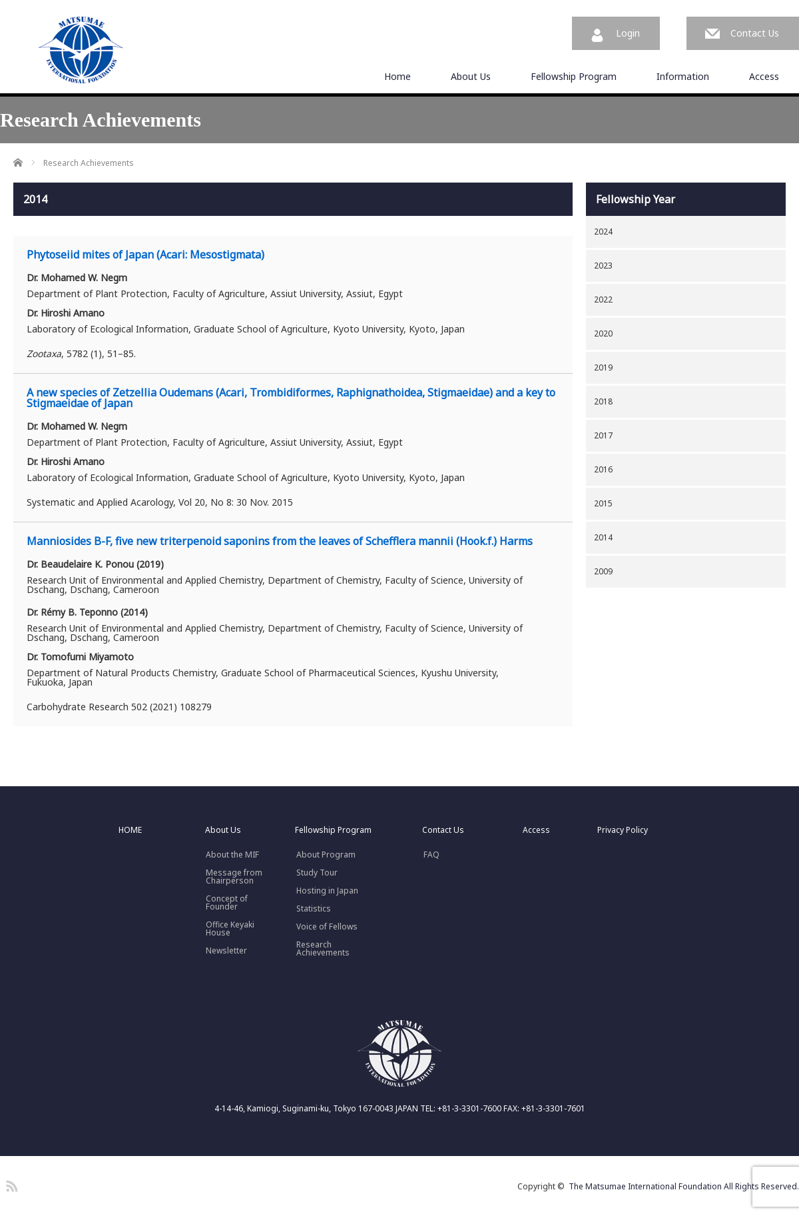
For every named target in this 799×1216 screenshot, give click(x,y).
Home (397, 76)
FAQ (431, 855)
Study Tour (317, 873)
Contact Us (754, 33)
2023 (603, 265)
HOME (130, 830)
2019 (603, 367)
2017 (603, 435)
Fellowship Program (574, 76)
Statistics (313, 909)
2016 (603, 469)
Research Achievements (323, 949)
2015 (603, 503)
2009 (603, 571)
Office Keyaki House (230, 929)
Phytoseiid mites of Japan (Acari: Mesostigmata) (145, 254)
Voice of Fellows (327, 927)
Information (683, 76)
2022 (603, 299)
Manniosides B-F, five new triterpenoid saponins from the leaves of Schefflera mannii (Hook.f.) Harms (280, 541)
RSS (10, 1184)
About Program (326, 855)
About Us (471, 76)
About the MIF (232, 855)
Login (628, 33)
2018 (603, 401)
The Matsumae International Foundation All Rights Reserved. (684, 1186)
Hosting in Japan (327, 891)
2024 (603, 231)
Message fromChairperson (234, 877)
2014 (603, 537)
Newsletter (226, 951)
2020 (603, 333)
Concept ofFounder (227, 903)
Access (764, 76)
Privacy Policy (622, 830)
